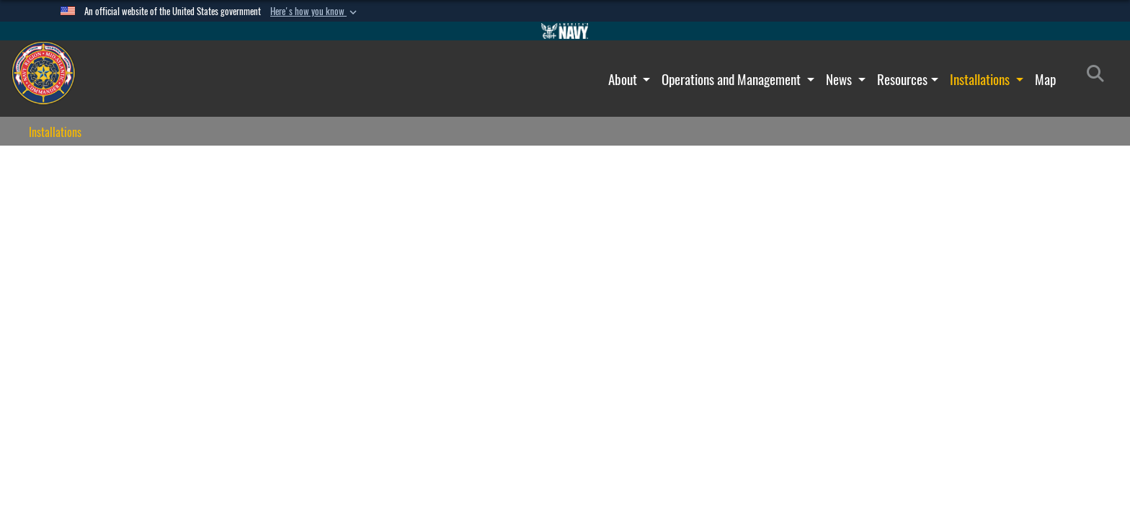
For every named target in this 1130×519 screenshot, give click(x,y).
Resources (902, 79)
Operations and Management (733, 79)
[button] (315, 11)
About (624, 79)
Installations (981, 79)
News (840, 79)
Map (1045, 79)
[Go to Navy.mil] (565, 31)
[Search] (1099, 76)
